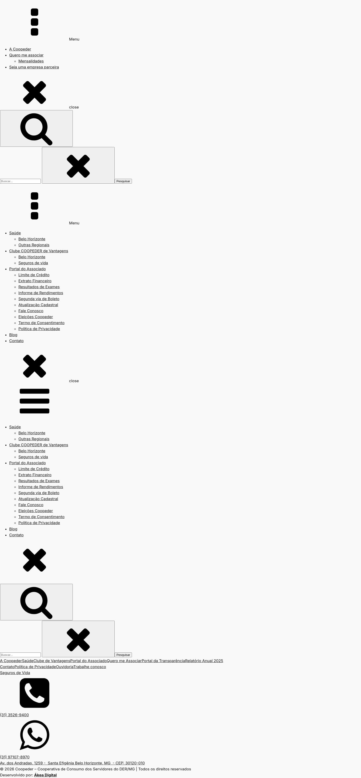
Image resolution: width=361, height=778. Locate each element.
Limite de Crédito (33, 275)
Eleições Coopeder (35, 316)
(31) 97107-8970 (14, 757)
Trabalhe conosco (89, 666)
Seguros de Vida (15, 672)
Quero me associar (26, 55)
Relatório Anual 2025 (204, 660)
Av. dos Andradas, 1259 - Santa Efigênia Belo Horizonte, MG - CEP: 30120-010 (72, 763)
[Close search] (78, 165)
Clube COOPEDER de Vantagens (38, 251)
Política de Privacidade (39, 328)
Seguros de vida (33, 263)
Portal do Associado (27, 269)
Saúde (15, 233)
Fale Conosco (30, 310)
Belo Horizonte (31, 239)
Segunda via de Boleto (38, 299)
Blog (13, 334)
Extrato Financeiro (35, 281)
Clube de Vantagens (51, 660)
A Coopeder (20, 49)
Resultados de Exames (39, 287)
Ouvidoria (64, 666)
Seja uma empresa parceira (34, 67)
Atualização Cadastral (38, 304)
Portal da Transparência (163, 660)
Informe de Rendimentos (40, 293)
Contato (16, 340)
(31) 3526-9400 (14, 715)
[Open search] (36, 128)
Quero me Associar (124, 660)
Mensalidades (31, 61)
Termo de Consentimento (41, 322)
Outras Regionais (33, 245)
